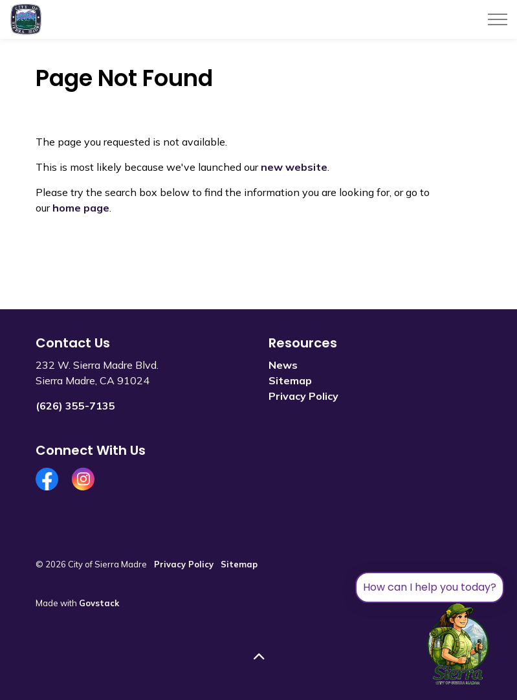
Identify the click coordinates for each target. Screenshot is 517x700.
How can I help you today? (429, 587)
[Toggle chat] (458, 644)
